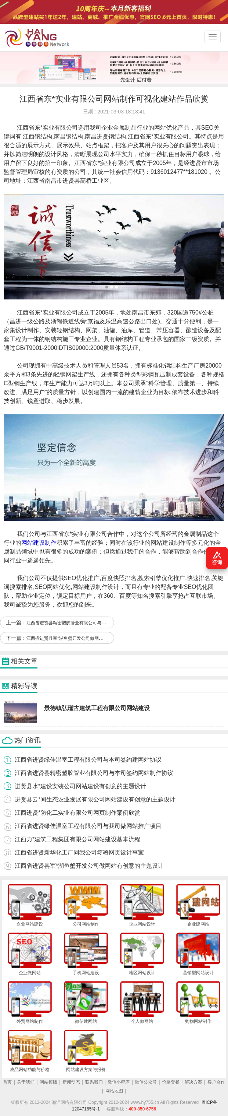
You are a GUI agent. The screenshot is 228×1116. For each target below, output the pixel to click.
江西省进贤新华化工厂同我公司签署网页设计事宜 (79, 852)
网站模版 (48, 1082)
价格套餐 (171, 1082)
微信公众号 (146, 1082)
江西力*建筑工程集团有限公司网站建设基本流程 (77, 839)
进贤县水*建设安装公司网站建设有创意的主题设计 (80, 786)
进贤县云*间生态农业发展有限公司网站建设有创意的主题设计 (95, 799)
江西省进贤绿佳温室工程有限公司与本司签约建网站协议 (88, 760)
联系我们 (94, 1082)
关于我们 (26, 1082)
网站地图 (114, 1091)
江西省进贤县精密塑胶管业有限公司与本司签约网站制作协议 (85, 622)
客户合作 (216, 1082)
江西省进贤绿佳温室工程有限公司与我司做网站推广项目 (88, 826)
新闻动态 (71, 1082)
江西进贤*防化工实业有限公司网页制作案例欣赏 (77, 813)
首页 (7, 1082)
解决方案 (193, 1082)
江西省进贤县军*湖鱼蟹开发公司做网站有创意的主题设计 (82, 638)
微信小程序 (119, 1082)
